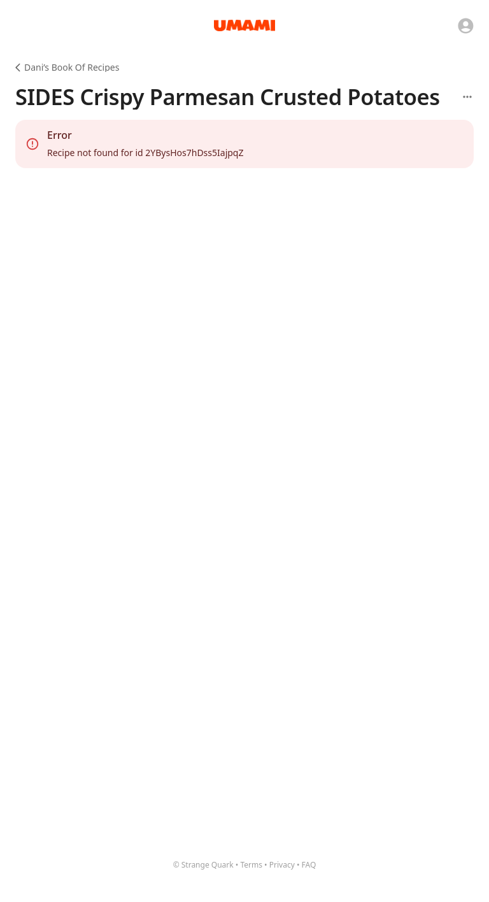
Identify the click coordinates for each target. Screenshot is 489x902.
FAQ (309, 864)
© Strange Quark (203, 864)
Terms (251, 864)
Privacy (282, 864)
